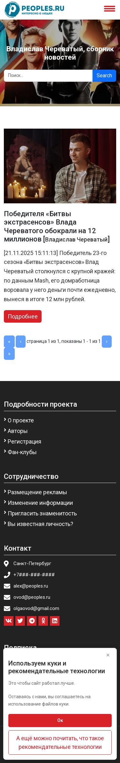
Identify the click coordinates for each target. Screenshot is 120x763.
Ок (60, 720)
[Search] (48, 76)
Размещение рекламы (37, 492)
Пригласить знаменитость (42, 513)
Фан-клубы (22, 452)
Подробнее (23, 316)
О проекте (21, 420)
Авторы (18, 431)
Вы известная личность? (40, 524)
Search (104, 75)
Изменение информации (40, 502)
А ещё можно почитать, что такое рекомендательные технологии (60, 742)
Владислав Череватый (76, 239)
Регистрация (24, 441)
